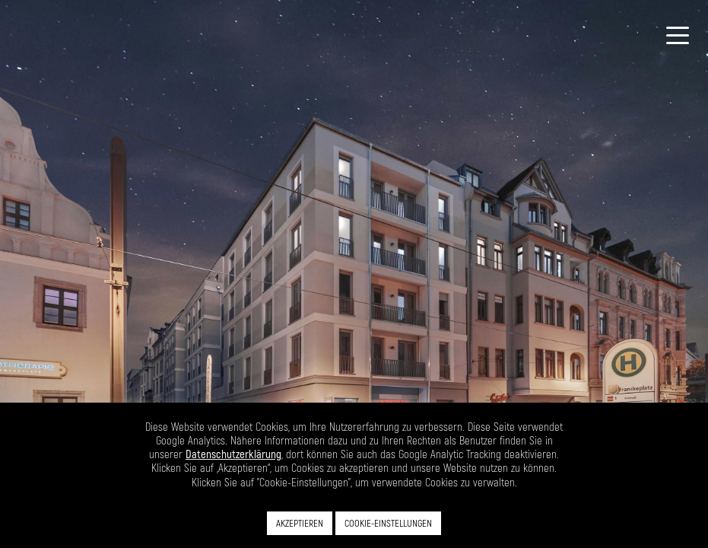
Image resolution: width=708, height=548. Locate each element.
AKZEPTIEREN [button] (299, 523)
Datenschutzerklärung (233, 453)
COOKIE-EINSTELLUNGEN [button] (388, 523)
